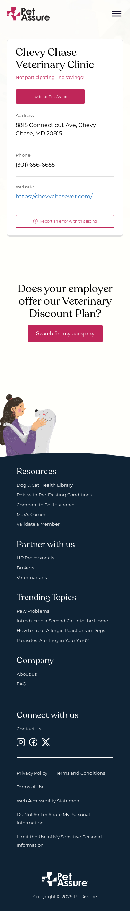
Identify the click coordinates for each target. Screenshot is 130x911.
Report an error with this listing (65, 221)
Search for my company (65, 333)
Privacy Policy (32, 773)
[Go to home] (29, 13)
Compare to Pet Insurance (46, 504)
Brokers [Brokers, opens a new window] (25, 567)
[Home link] (65, 879)
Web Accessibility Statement (49, 800)
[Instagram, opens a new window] (21, 742)
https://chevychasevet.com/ (54, 196)
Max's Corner (31, 514)
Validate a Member (38, 524)
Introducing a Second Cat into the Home (62, 620)
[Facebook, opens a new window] (33, 742)
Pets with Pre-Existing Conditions (54, 494)
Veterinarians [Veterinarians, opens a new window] (32, 577)
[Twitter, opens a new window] (46, 742)
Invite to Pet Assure (50, 96)
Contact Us (29, 728)
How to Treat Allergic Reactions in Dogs (61, 630)
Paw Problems (33, 611)
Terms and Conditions (80, 773)
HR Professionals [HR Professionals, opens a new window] (35, 557)
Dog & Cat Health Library (45, 485)
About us (27, 674)
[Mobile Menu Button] (117, 14)
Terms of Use (31, 787)
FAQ (21, 683)
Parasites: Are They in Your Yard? (53, 640)
